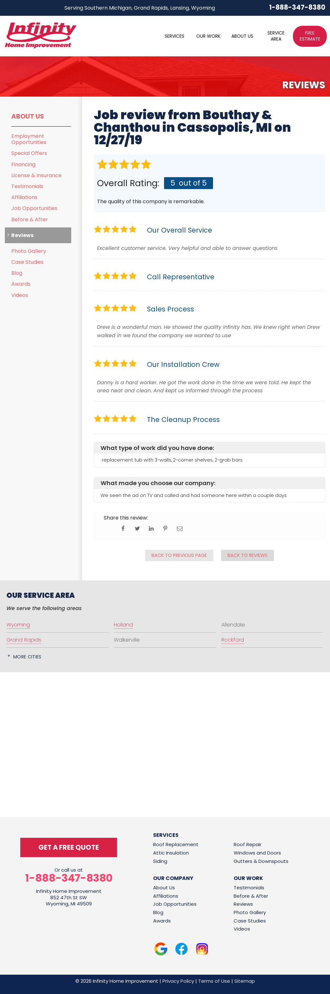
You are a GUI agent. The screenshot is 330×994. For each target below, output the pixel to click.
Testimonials (27, 186)
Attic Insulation (171, 852)
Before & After (29, 219)
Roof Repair (247, 844)
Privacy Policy (178, 981)
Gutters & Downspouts (261, 861)
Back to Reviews (247, 555)
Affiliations (24, 197)
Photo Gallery (28, 251)
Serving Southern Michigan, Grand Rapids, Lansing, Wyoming (139, 8)
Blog (16, 273)
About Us (27, 116)
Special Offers (29, 153)
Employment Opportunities (28, 139)
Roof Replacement (176, 844)
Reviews (22, 235)
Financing (23, 164)
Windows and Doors (257, 852)
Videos (19, 295)
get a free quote (68, 847)
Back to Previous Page (179, 555)
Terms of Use (214, 981)
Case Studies (27, 262)
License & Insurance (36, 175)
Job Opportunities (34, 208)
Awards (20, 284)
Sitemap (244, 981)
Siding (160, 861)
